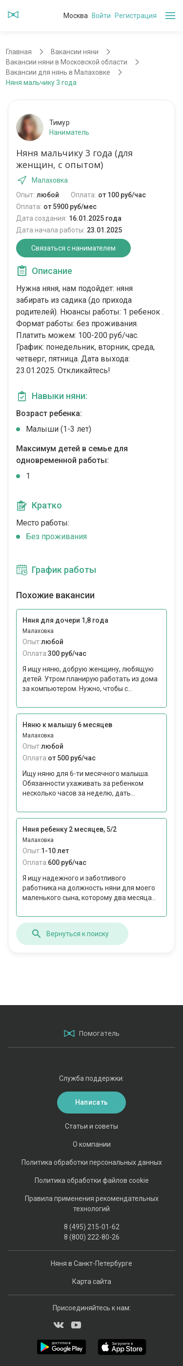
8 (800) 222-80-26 (92, 1237)
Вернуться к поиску (70, 934)
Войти (101, 16)
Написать (91, 1102)
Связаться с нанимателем (73, 248)
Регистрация (136, 16)
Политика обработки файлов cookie (92, 1180)
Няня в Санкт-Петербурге (91, 1263)
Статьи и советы (91, 1126)
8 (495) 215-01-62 (92, 1227)
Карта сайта (91, 1281)
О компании (92, 1144)
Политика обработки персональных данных (91, 1162)
